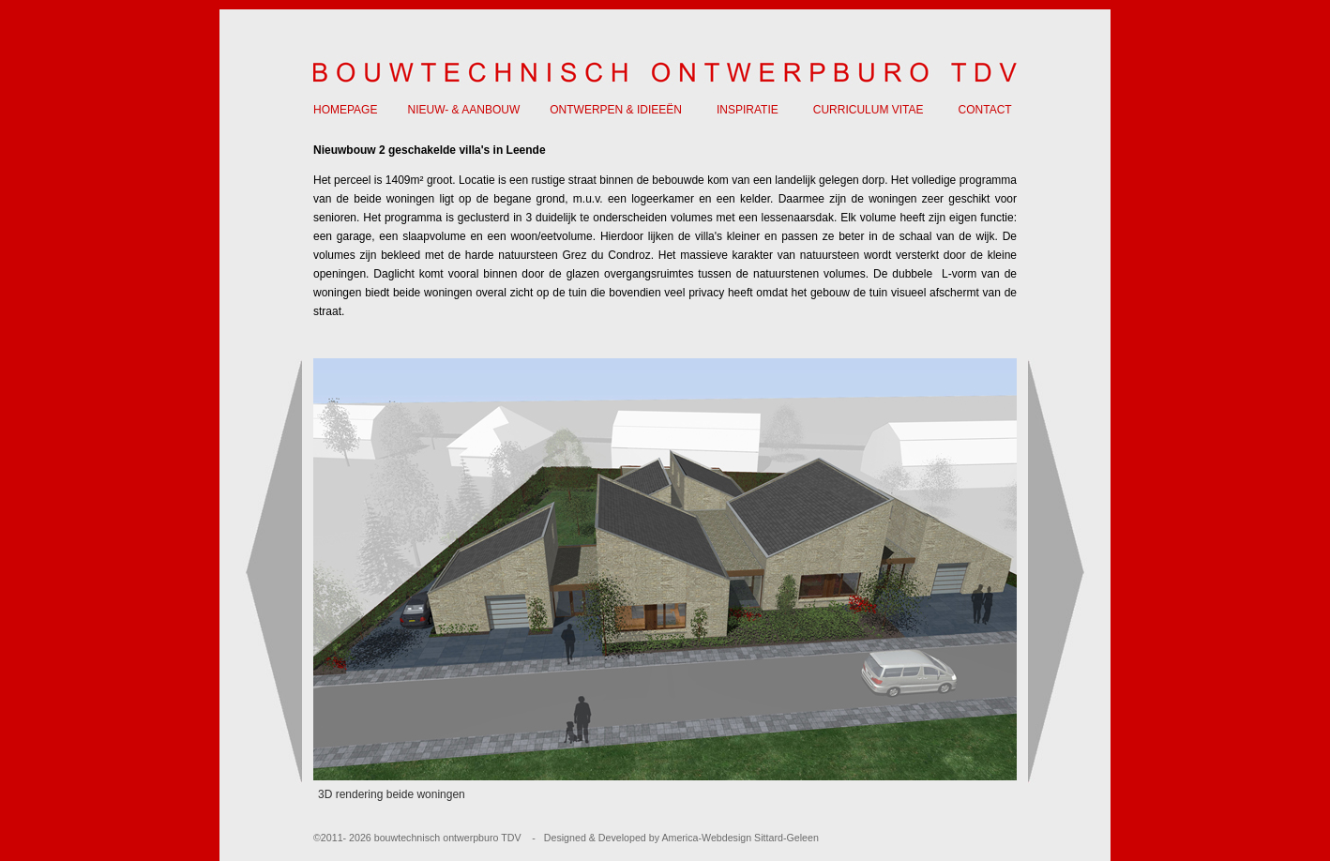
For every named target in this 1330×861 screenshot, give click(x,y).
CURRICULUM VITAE (868, 109)
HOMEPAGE (345, 109)
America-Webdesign (706, 837)
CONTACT (985, 109)
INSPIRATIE (747, 109)
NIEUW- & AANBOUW (463, 109)
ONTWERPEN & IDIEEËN (616, 109)
